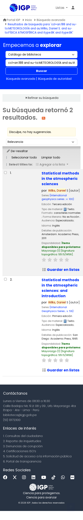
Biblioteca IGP (11, 8)
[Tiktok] (54, 477)
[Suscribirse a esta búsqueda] (43, 117)
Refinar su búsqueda (43, 98)
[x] (15, 477)
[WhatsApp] (64, 477)
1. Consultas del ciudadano (23, 436)
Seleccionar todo (24, 157)
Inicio (28, 20)
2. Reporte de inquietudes (22, 441)
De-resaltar (17, 151)
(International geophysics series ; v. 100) (58, 197)
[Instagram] (25, 477)
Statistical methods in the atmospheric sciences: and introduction (60, 287)
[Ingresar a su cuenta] (73, 8)
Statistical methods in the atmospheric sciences (60, 178)
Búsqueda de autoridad (55, 79)
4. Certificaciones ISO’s (19, 451)
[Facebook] (6, 477)
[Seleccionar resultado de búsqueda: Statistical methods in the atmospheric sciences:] (5, 279)
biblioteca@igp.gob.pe (20, 415)
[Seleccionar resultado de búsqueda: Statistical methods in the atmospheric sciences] (5, 172)
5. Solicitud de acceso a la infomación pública (37, 456)
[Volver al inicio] (71, 507)
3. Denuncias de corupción (23, 446)
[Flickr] (73, 477)
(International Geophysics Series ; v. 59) (58, 309)
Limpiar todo (50, 157)
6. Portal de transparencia (22, 461)
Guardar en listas (61, 269)
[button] (61, 8)
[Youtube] (44, 477)
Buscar (41, 71)
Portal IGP (11, 20)
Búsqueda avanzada (51, 20)
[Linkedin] (34, 477)
